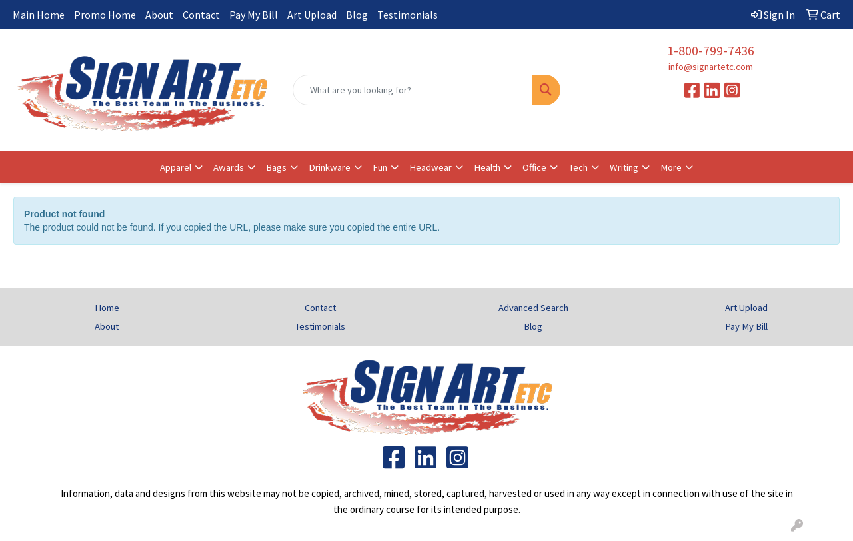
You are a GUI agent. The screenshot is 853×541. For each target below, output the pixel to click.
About (159, 14)
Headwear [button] (430, 167)
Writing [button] (624, 167)
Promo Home (105, 14)
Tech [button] (578, 167)
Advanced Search (533, 308)
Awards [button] (228, 167)
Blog (357, 14)
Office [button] (534, 167)
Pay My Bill (253, 14)
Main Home (39, 14)
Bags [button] (276, 167)
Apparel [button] (175, 167)
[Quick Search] (413, 90)
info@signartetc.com (710, 67)
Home (107, 308)
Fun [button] (380, 167)
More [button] (671, 167)
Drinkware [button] (330, 167)
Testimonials (407, 14)
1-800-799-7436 (710, 50)
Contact (201, 14)
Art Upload (312, 14)
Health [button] (487, 167)
